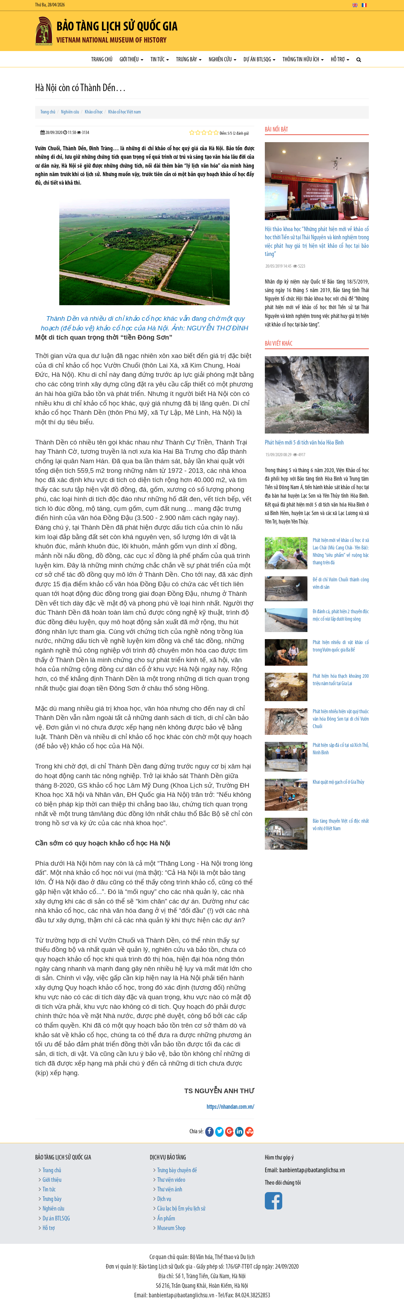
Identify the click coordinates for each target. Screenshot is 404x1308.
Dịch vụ (164, 1199)
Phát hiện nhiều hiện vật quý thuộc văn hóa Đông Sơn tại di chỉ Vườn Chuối (341, 719)
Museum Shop (171, 1228)
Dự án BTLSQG (259, 60)
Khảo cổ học (94, 112)
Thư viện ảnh (169, 1189)
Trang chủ (102, 60)
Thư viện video (171, 1180)
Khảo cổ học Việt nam (124, 112)
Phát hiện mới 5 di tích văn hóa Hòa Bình (304, 443)
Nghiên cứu (222, 60)
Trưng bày (189, 60)
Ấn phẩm (166, 1218)
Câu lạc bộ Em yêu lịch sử (181, 1209)
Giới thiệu (131, 60)
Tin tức (160, 60)
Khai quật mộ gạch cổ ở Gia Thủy (338, 782)
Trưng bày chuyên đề (177, 1170)
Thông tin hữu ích (303, 60)
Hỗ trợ (340, 60)
